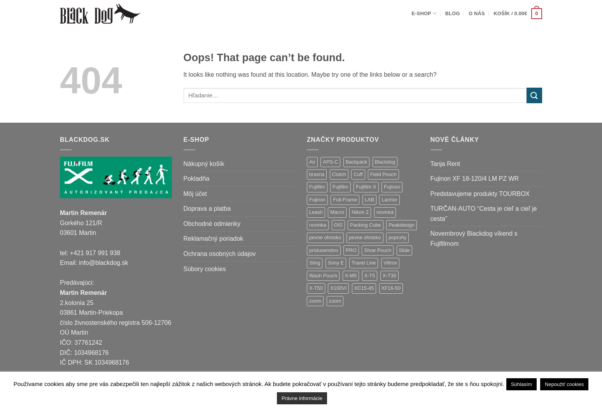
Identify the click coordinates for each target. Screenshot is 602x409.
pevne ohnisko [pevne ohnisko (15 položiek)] (325, 237)
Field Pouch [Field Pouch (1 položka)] (383, 174)
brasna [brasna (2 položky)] (316, 174)
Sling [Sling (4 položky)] (314, 263)
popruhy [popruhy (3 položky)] (397, 237)
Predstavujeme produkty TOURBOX (480, 193)
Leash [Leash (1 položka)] (316, 212)
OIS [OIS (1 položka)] (338, 225)
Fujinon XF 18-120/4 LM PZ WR (474, 178)
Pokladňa (197, 178)
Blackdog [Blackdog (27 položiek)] (385, 162)
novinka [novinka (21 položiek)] (385, 212)
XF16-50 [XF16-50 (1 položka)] (391, 288)
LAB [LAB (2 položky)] (369, 200)
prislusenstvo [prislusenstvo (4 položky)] (323, 250)
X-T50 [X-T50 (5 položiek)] (316, 288)
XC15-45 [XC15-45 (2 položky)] (364, 288)
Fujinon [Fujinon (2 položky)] (317, 200)
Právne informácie (302, 398)
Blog (452, 13)
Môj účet (195, 193)
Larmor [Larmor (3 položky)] (389, 200)
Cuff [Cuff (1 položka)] (358, 174)
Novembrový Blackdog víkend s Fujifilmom (474, 238)
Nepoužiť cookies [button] (564, 384)
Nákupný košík (204, 163)
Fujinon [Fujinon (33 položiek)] (392, 187)
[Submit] (534, 95)
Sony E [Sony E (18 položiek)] (336, 263)
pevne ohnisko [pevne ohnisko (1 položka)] (365, 237)
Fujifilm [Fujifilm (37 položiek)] (317, 187)
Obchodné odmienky (212, 223)
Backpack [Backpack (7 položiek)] (356, 162)
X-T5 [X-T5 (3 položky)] (369, 276)
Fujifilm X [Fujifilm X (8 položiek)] (366, 187)
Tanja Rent (445, 163)
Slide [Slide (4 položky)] (404, 250)
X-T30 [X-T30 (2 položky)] (389, 276)
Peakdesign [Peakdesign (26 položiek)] (401, 225)
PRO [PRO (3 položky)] (351, 250)
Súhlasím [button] (521, 384)
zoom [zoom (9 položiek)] (315, 301)
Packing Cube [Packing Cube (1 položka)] (365, 225)
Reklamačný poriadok (213, 238)
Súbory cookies (205, 269)
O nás (477, 13)
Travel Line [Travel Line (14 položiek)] (364, 263)
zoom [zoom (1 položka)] (335, 301)
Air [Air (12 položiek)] (312, 162)
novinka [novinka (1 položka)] (317, 225)
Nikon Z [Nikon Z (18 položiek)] (360, 212)
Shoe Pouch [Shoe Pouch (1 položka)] (377, 250)
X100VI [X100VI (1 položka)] (338, 288)
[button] (518, 14)
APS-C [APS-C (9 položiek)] (330, 162)
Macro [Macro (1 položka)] (337, 212)
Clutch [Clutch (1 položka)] (339, 174)
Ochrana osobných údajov (220, 253)
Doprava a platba (207, 208)
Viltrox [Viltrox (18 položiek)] (390, 263)
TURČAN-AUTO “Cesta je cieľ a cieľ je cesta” (483, 213)
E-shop (423, 13)
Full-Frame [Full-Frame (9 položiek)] (345, 200)
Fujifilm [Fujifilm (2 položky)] (340, 187)
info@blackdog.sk (103, 262)
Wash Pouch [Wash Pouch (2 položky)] (323, 276)
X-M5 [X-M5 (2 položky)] (351, 276)
